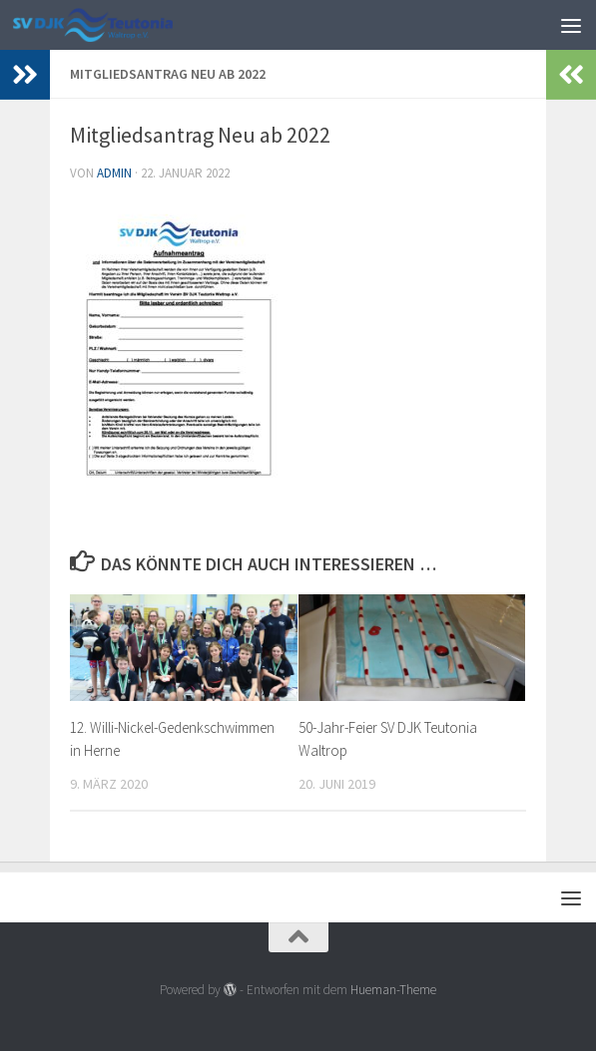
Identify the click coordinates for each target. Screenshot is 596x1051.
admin (114, 173)
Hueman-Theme (393, 989)
